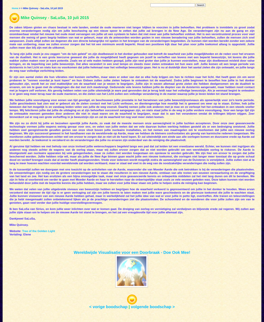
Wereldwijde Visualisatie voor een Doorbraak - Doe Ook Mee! (132, 252)
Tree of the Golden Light (38, 231)
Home (15, 8)
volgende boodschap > (153, 306)
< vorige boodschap (108, 306)
